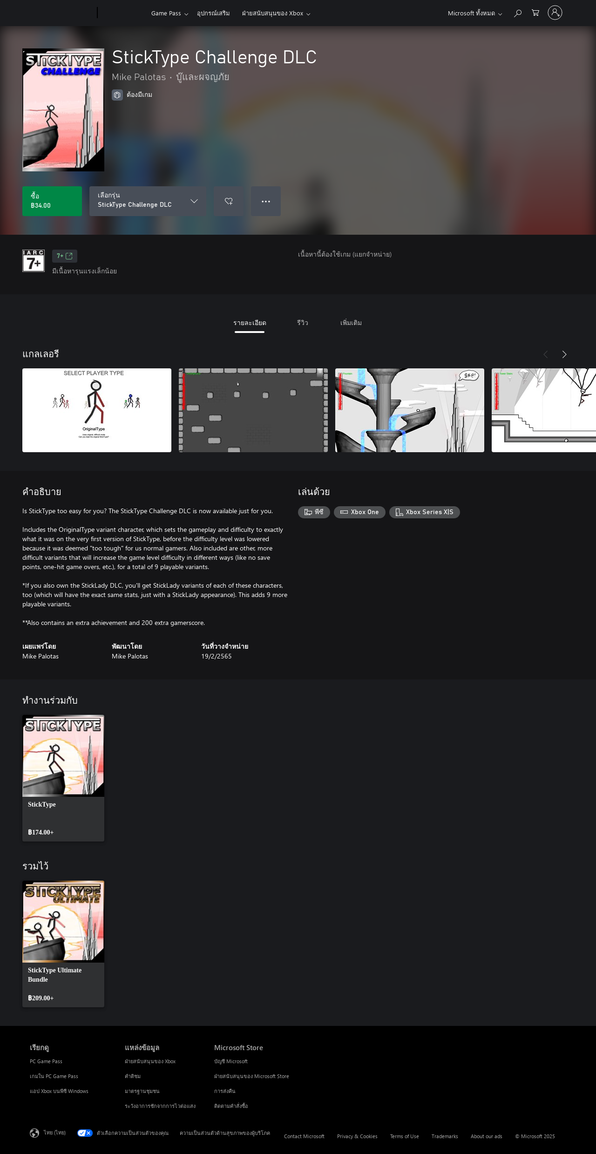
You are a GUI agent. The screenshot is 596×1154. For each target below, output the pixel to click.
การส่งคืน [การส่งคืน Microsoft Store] (225, 1091)
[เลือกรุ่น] (147, 201)
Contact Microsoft (304, 1136)
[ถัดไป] (564, 354)
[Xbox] (123, 13)
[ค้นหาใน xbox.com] (517, 11)
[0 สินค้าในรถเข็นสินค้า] (535, 12)
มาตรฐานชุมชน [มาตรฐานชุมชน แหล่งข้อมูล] (142, 1091)
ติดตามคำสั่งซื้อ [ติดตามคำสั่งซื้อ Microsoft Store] (231, 1106)
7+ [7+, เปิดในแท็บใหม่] (65, 256)
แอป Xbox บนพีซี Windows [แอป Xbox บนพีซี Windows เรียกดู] (59, 1091)
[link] (63, 778)
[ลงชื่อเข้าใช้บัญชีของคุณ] (555, 12)
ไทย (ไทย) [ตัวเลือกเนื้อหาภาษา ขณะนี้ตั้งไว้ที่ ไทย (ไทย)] (55, 1132)
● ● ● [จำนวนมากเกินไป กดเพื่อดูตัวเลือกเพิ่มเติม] (266, 201)
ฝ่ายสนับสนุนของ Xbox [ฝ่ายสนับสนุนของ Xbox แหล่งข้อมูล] (150, 1061)
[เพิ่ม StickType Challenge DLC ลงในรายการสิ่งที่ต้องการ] (229, 201)
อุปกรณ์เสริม (213, 13)
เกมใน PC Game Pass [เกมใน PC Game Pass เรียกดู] (54, 1076)
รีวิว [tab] (302, 322)
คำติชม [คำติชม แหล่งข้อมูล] (133, 1076)
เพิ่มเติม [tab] (351, 322)
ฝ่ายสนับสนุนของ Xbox (272, 13)
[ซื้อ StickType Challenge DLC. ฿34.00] (52, 201)
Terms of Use (404, 1136)
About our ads (486, 1136)
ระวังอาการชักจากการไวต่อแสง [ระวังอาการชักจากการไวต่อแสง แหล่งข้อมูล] (160, 1106)
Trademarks (445, 1136)
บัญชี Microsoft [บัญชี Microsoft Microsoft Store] (231, 1061)
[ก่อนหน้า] (545, 354)
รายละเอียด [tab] (249, 322)
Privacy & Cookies (357, 1136)
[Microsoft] (62, 13)
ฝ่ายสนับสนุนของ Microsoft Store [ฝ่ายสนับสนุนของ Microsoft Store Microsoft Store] (251, 1076)
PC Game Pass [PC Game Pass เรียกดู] (46, 1061)
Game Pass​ (166, 13)
